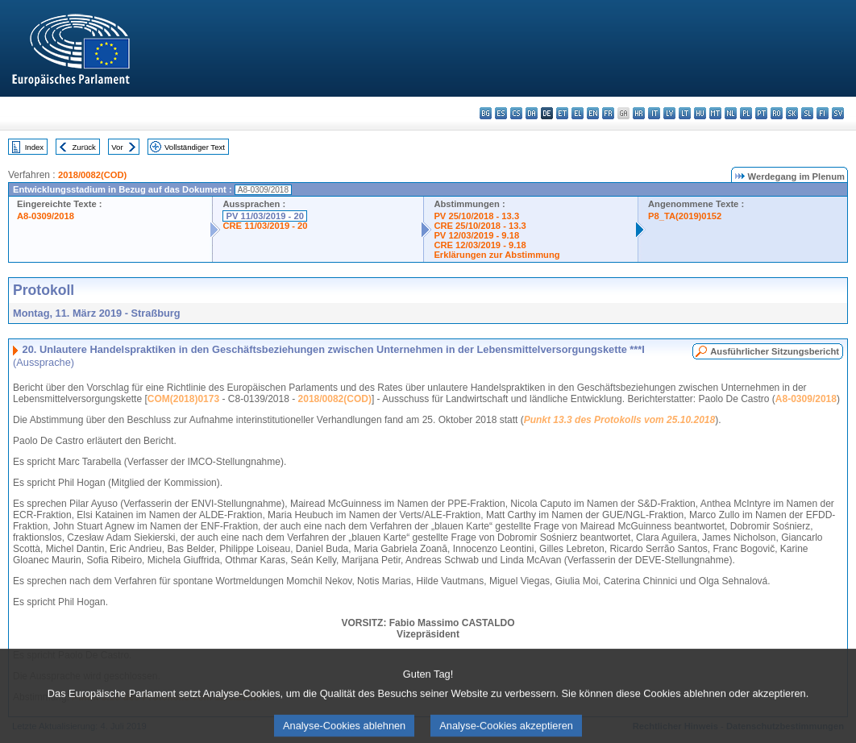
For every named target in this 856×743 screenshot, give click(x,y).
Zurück (84, 147)
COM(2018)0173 (183, 399)
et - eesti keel (562, 113)
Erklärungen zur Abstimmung (496, 254)
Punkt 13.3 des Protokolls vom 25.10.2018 (619, 419)
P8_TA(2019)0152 (684, 216)
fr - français (608, 113)
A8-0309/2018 (45, 216)
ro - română (777, 113)
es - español (501, 113)
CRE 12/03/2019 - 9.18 (480, 245)
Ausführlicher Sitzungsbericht (774, 351)
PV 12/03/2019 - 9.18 (476, 235)
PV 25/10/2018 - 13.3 (476, 216)
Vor (117, 147)
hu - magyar (700, 113)
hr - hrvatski (639, 113)
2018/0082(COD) (92, 175)
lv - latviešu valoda (669, 113)
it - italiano (654, 113)
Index (34, 147)
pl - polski (746, 113)
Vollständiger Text (194, 147)
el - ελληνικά (577, 113)
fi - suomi (823, 113)
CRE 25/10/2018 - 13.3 (480, 225)
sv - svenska (838, 113)
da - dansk (532, 113)
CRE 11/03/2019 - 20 (264, 225)
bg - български (486, 113)
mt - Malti (715, 113)
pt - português (761, 113)
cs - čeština (516, 113)
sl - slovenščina (807, 113)
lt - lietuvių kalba (685, 113)
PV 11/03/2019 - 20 (264, 216)
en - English (593, 113)
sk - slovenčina (792, 113)
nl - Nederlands (731, 113)
